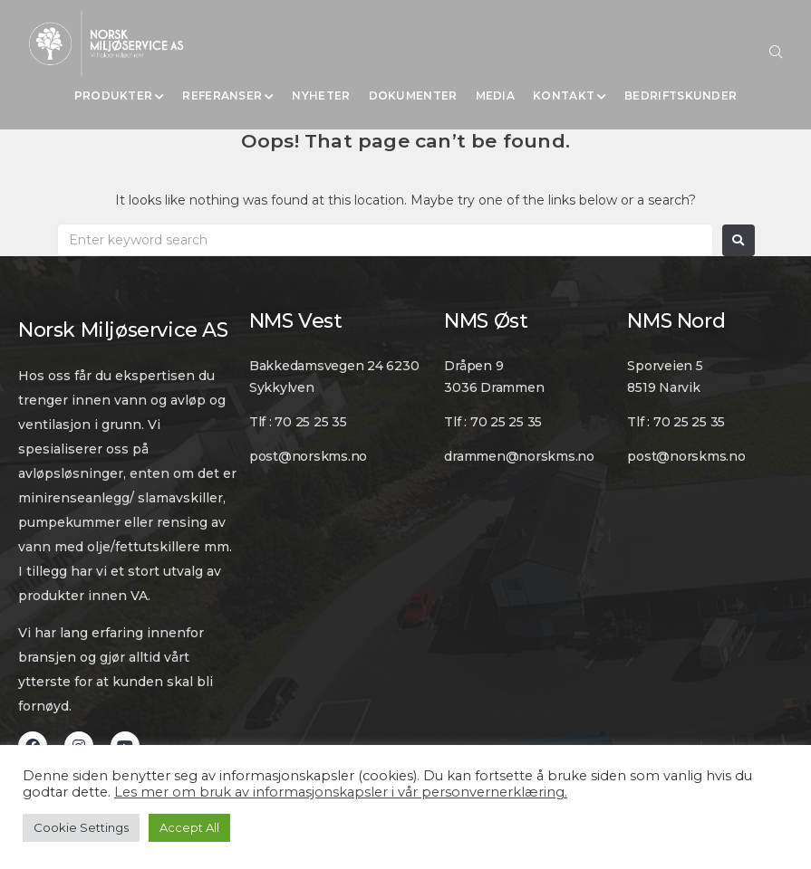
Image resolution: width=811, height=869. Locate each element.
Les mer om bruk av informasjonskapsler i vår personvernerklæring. (340, 792)
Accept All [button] (189, 827)
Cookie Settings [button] (81, 827)
